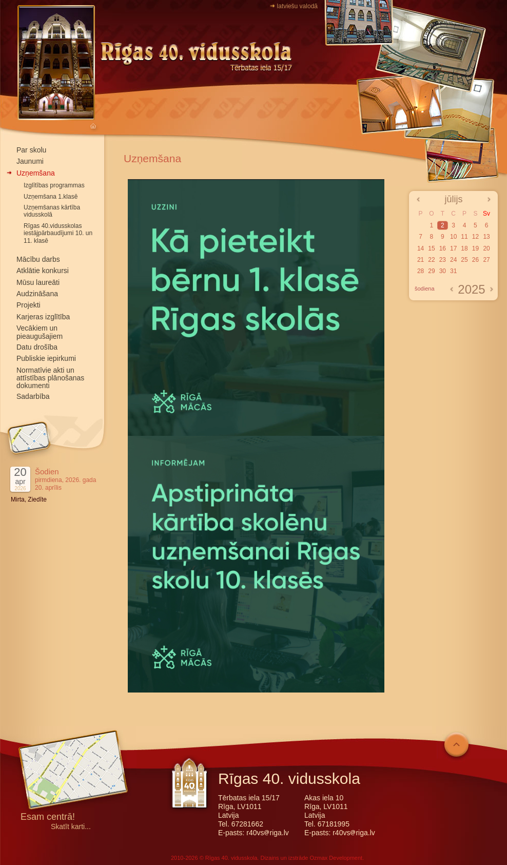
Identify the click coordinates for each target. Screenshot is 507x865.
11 (464, 236)
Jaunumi (30, 161)
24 (453, 259)
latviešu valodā (297, 6)
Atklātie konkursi (42, 270)
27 (486, 259)
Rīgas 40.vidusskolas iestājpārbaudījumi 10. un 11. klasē (58, 233)
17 (453, 248)
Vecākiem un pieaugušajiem (39, 332)
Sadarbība (33, 396)
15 (431, 248)
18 (464, 248)
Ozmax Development (335, 858)
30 (442, 271)
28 (420, 271)
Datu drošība (36, 347)
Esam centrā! (48, 817)
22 (431, 259)
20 (486, 248)
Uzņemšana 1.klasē (50, 196)
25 (464, 259)
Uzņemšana (35, 173)
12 (475, 236)
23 (442, 259)
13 (486, 236)
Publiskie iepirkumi (46, 358)
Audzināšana (37, 294)
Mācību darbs (38, 259)
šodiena (425, 288)
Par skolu (31, 150)
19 (475, 248)
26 (475, 259)
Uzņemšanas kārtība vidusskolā (52, 211)
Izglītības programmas (54, 185)
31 (453, 271)
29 (431, 271)
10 (453, 236)
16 (442, 248)
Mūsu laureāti (38, 282)
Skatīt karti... (71, 827)
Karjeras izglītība (43, 317)
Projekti (28, 305)
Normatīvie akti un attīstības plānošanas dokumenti (50, 378)
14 (420, 248)
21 (420, 259)
